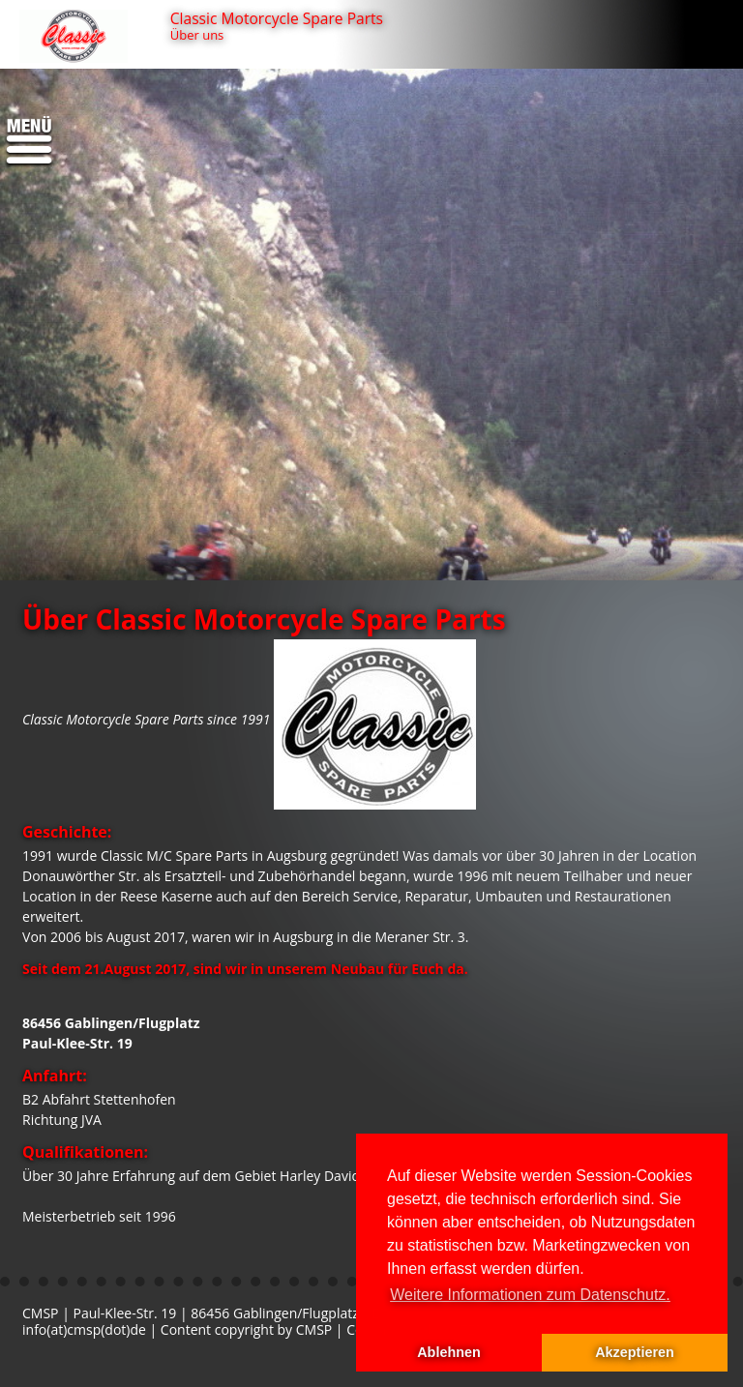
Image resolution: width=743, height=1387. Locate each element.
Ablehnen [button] (449, 1352)
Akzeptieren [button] (634, 1352)
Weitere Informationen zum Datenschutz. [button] (530, 1294)
